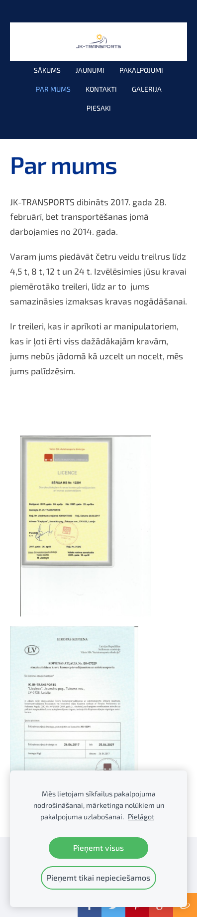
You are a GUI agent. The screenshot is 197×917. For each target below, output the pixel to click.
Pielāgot (141, 816)
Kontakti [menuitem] (101, 89)
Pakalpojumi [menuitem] (141, 70)
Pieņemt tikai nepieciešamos (98, 877)
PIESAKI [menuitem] (99, 108)
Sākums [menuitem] (47, 70)
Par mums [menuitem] (53, 89)
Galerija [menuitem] (147, 89)
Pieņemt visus (98, 847)
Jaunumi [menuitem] (90, 70)
